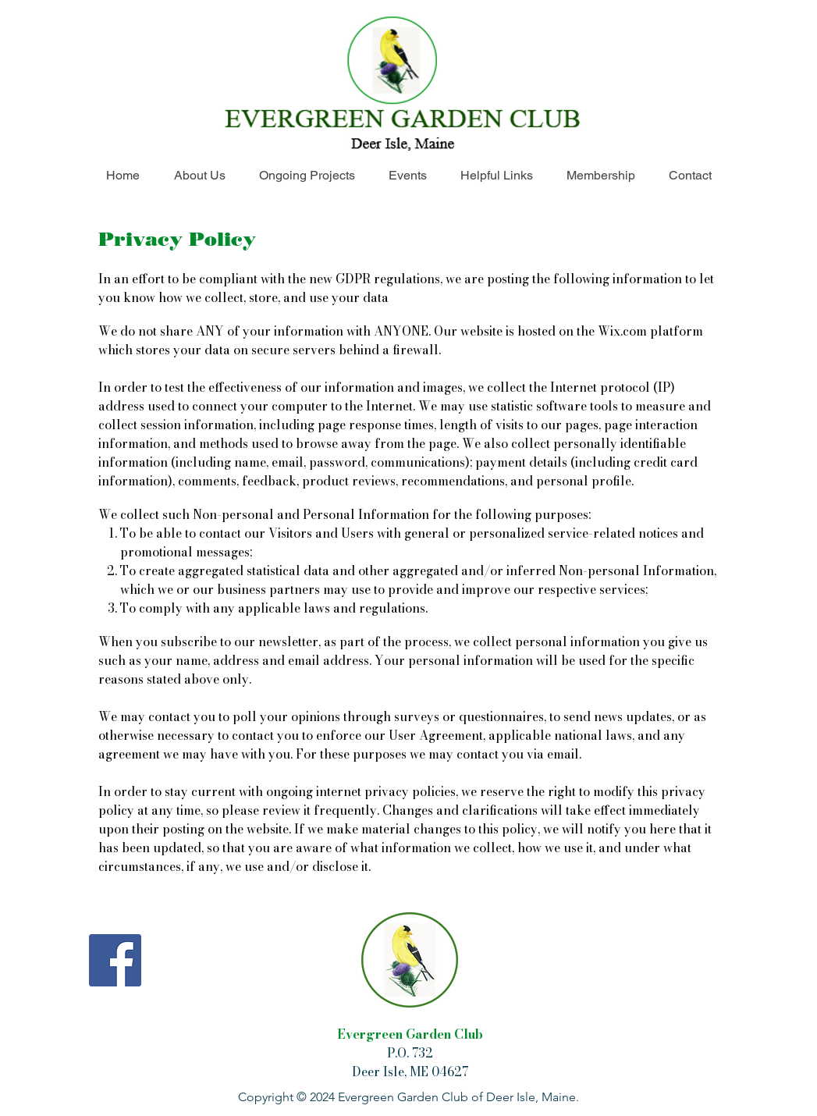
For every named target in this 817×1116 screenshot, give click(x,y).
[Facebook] (115, 960)
